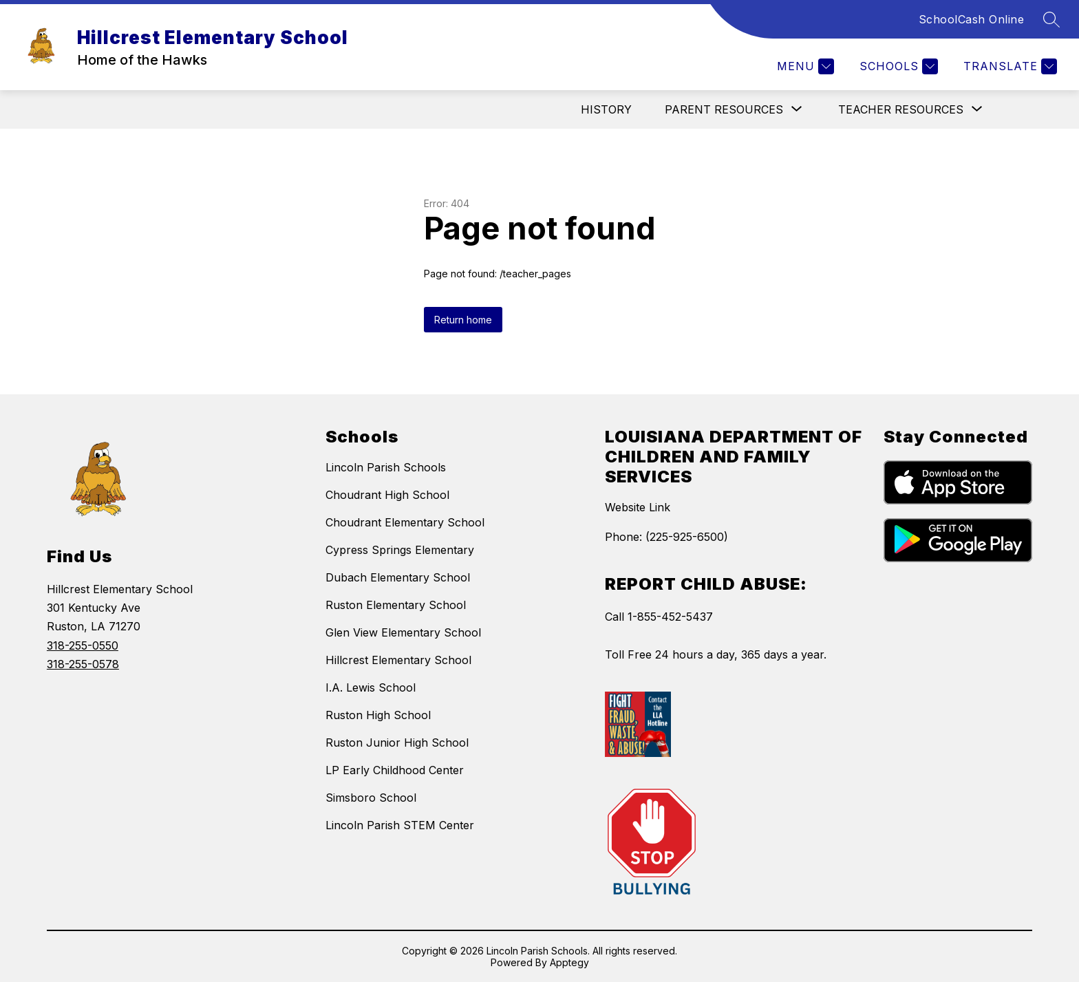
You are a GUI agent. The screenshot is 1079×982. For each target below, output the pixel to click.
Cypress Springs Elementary (399, 550)
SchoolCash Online (972, 19)
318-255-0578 (83, 664)
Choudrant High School (387, 495)
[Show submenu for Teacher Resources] (900, 109)
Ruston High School (378, 715)
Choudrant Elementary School (404, 522)
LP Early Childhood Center (394, 770)
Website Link (637, 507)
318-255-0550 (82, 645)
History (606, 109)
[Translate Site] (1008, 66)
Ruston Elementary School (395, 605)
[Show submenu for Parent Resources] (724, 109)
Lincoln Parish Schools (385, 467)
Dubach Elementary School (397, 577)
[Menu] (803, 66)
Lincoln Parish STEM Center (399, 825)
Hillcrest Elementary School (398, 660)
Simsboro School (370, 797)
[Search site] (1051, 19)
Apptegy (569, 962)
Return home (463, 319)
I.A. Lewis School (370, 687)
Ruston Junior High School (397, 742)
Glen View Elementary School (403, 632)
